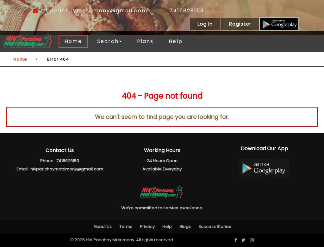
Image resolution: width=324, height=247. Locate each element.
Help (176, 41)
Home (73, 41)
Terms (125, 227)
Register (240, 24)
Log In (205, 24)
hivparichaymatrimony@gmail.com (90, 10)
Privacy (147, 227)
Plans (145, 41)
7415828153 (183, 10)
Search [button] (109, 41)
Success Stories (214, 227)
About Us (102, 227)
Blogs (185, 227)
